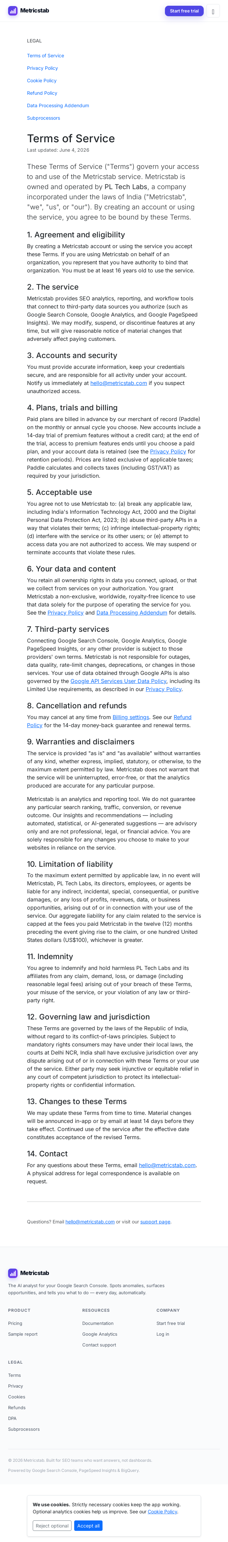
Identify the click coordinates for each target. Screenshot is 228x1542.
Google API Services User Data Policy (118, 681)
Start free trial (184, 10)
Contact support (99, 1344)
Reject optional (52, 1526)
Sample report (22, 1334)
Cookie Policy (42, 80)
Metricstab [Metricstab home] (28, 11)
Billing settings (131, 717)
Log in (162, 1334)
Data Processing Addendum (58, 105)
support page (155, 1221)
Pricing (15, 1323)
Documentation (98, 1323)
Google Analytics (99, 1334)
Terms (14, 1375)
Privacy (15, 1386)
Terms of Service (45, 55)
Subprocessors (43, 118)
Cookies (16, 1396)
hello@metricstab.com (118, 383)
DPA (12, 1418)
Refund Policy (42, 93)
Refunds (17, 1407)
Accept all (88, 1526)
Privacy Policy (42, 68)
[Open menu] (213, 11)
